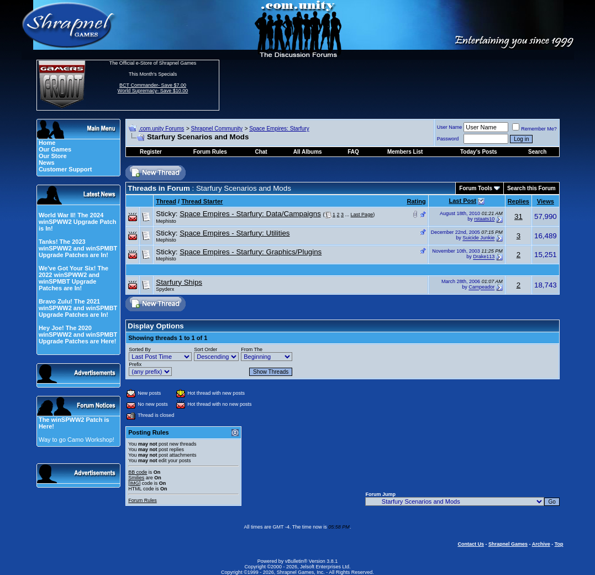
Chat (261, 152)
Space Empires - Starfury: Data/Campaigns (250, 214)
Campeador (481, 287)
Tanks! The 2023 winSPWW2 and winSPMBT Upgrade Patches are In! (78, 248)
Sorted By (140, 349)
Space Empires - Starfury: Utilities (234, 233)
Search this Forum (531, 188)
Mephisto (166, 221)
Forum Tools (475, 188)
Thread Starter (202, 201)
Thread (166, 201)
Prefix (135, 364)
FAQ (353, 152)
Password (448, 139)
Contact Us (470, 544)
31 (518, 216)
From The (251, 349)
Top (559, 544)
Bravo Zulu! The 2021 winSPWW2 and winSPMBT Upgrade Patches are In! (78, 308)
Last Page (362, 214)
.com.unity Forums (161, 129)
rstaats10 (484, 219)
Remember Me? (534, 129)
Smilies (136, 477)
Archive (541, 544)
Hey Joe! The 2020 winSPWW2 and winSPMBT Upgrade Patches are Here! (78, 334)
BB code (137, 472)
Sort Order (205, 349)
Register (151, 152)
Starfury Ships (179, 282)
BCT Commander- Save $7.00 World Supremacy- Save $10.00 (153, 87)
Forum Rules (142, 500)
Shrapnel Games (508, 544)
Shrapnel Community (217, 129)
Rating (416, 201)
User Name (449, 127)
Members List (405, 152)
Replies (518, 201)
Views (545, 201)
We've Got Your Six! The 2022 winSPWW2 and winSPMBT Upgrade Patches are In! (73, 278)
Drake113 (483, 257)
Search (537, 152)
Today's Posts (478, 152)
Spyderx (165, 289)
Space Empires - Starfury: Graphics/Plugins (251, 252)
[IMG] (134, 483)
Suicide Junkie (478, 238)
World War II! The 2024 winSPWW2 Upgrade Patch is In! (78, 222)
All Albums (307, 152)
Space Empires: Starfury (279, 129)
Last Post (462, 200)
